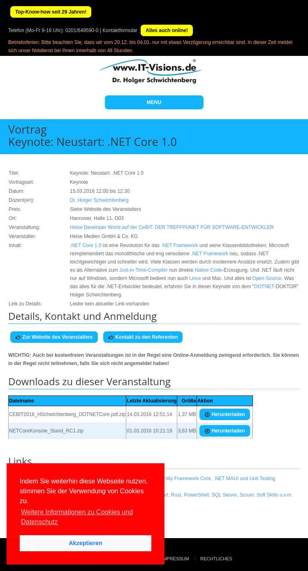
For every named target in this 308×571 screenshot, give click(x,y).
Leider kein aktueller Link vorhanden (109, 304)
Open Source (267, 278)
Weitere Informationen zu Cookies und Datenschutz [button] (77, 517)
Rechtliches (216, 558)
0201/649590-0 (82, 30)
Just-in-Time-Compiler (143, 270)
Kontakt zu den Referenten (143, 337)
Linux (195, 278)
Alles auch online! (167, 30)
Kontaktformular (119, 30)
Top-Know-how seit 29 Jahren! (50, 12)
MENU (154, 102)
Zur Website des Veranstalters (54, 337)
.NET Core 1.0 (85, 245)
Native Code (208, 270)
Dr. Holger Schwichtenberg (99, 200)
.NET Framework (179, 245)
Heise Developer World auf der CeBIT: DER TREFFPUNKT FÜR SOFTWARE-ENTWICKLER (172, 227)
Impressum (175, 558)
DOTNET (264, 286)
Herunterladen (224, 414)
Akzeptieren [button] (85, 543)
